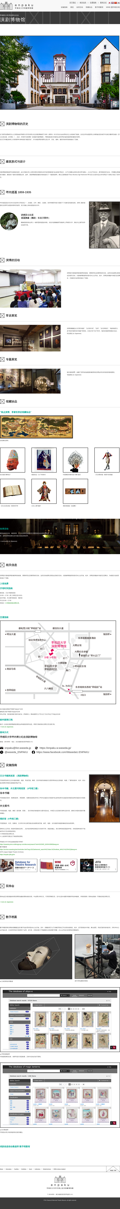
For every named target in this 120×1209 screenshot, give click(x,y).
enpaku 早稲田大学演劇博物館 (16, 6)
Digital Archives (47, 1169)
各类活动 (79, 7)
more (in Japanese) (7, 727)
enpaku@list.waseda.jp (18, 748)
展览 (72, 7)
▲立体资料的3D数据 (6, 981)
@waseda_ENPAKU (16, 752)
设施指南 (64, 7)
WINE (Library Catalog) (60, 1169)
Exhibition (23, 1169)
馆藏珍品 (89, 7)
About (1, 1169)
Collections (37, 1169)
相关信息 (83, 2)
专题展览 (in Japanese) (74, 375)
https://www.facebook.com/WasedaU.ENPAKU (62, 752)
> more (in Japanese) (6, 902)
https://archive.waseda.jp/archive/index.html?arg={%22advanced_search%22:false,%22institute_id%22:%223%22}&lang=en (38, 849)
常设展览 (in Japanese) (74, 333)
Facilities (16, 1169)
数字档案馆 (99, 7)
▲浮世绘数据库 (5, 1054)
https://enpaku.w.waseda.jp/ (55, 748)
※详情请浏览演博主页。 (12, 603)
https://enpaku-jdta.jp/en (7, 854)
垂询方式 (103, 2)
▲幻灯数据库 (4, 1130)
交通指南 (93, 2)
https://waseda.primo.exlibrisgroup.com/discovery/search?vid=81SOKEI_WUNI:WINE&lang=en (29, 844)
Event (30, 1169)
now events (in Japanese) (9, 541)
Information (9, 1169)
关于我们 (72, 2)
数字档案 (11, 917)
